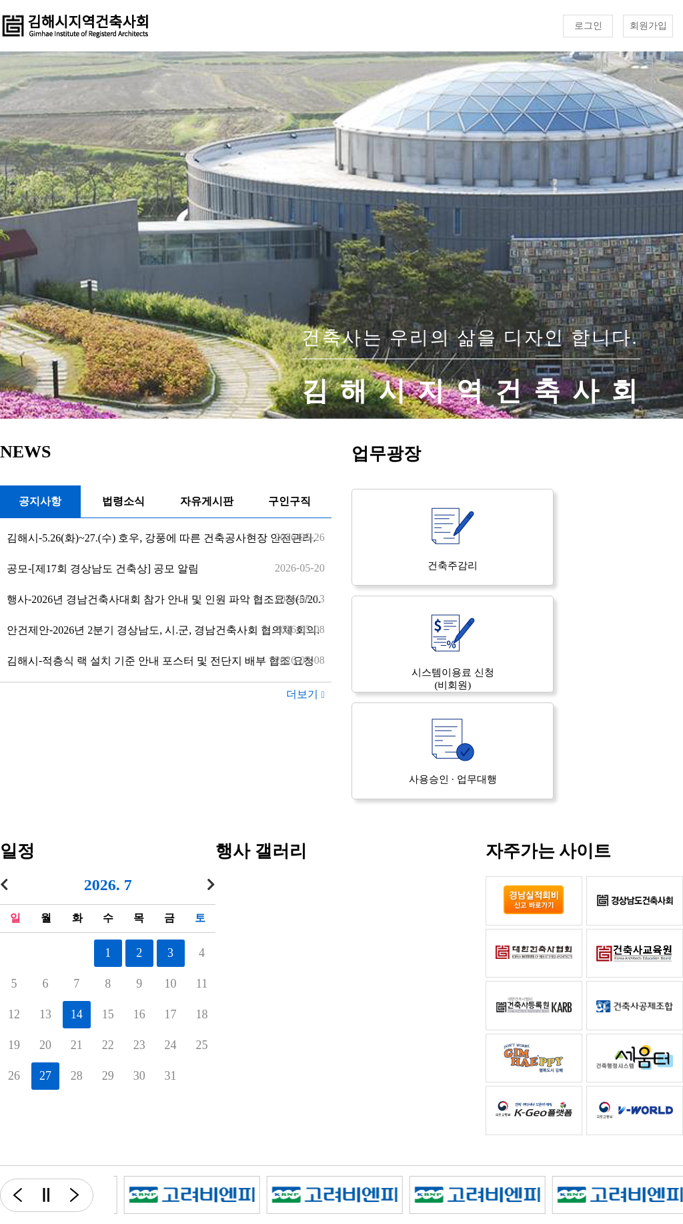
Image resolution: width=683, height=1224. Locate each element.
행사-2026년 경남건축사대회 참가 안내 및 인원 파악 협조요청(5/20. (164, 599)
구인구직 (289, 501)
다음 (82, 1195)
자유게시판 (206, 501)
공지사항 (40, 501)
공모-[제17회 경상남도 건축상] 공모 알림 (103, 568)
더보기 (305, 694)
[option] (221, 1195)
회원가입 (648, 26)
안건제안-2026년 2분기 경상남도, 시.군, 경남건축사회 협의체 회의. (163, 630)
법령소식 (123, 501)
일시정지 (45, 1195)
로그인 (588, 26)
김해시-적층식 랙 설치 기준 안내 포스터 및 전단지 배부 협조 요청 (160, 660)
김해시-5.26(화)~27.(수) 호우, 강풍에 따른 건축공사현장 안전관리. (161, 538)
